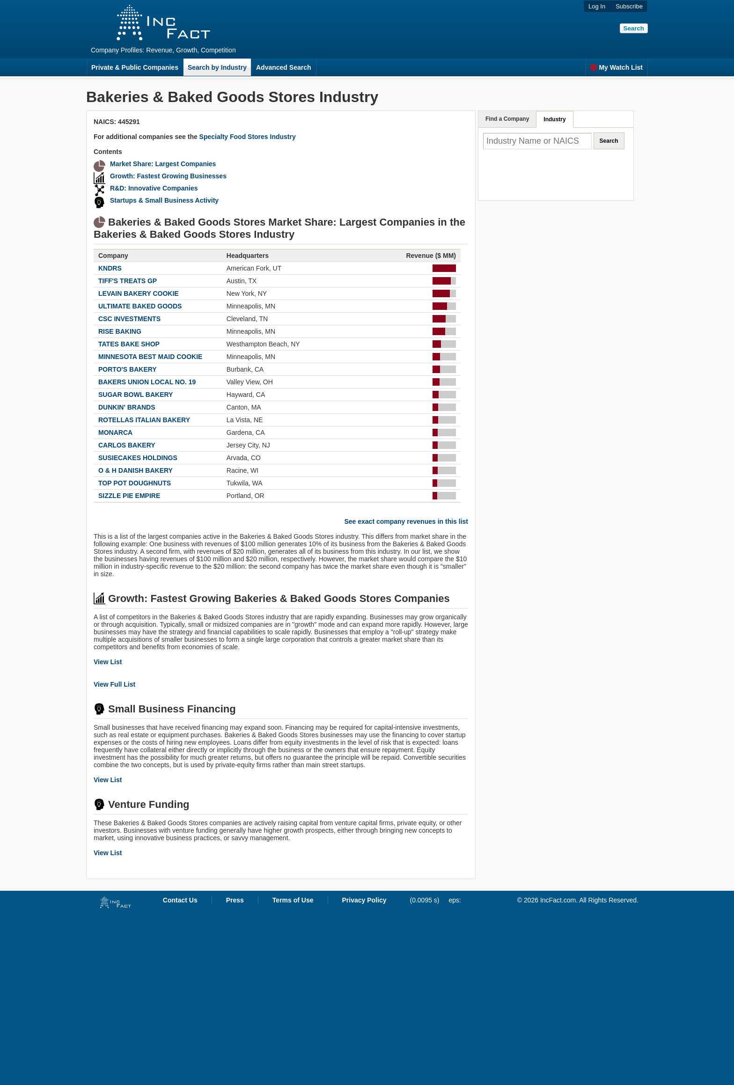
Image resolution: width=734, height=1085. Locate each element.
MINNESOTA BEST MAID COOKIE (150, 356)
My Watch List (616, 67)
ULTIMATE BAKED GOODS (140, 306)
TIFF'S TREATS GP (127, 281)
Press (235, 900)
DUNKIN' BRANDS (126, 407)
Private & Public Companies (134, 67)
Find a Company (507, 119)
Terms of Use (293, 900)
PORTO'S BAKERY (127, 369)
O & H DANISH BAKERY (135, 470)
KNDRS (110, 268)
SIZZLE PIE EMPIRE (129, 495)
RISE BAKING (119, 331)
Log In (596, 6)
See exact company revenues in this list (406, 521)
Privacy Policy (364, 900)
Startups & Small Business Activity (164, 200)
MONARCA (115, 432)
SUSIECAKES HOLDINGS (137, 458)
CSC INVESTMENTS (129, 319)
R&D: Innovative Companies (154, 188)
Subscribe (629, 6)
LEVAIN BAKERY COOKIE (138, 293)
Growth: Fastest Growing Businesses (168, 176)
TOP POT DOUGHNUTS (134, 483)
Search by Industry (217, 67)
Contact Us (180, 900)
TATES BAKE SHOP (129, 344)
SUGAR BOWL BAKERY (135, 394)
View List (108, 662)
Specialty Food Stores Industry (247, 136)
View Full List (114, 684)
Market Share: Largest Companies (163, 164)
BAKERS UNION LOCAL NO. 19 (147, 382)
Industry (554, 119)
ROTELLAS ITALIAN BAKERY (144, 420)
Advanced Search (283, 67)
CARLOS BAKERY (126, 445)
